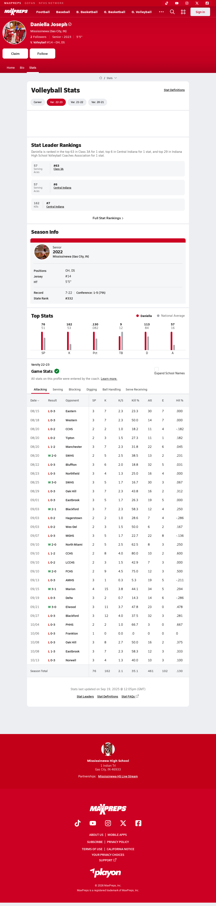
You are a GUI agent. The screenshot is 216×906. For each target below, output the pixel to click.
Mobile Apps (117, 834)
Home (11, 67)
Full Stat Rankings (108, 217)
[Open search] (172, 11)
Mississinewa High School (108, 752)
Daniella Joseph (51, 24)
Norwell (71, 660)
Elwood (71, 607)
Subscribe (95, 842)
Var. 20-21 (98, 102)
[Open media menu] (183, 11)
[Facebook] (207, 3)
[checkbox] (156, 369)
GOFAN (30, 3)
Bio (22, 67)
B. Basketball (87, 11)
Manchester (74, 446)
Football (43, 11)
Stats (32, 67)
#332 (69, 298)
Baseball (63, 11)
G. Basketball (114, 11)
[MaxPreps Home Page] (100, 78)
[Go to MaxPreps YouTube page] (92, 823)
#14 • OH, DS (47, 42)
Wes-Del (71, 527)
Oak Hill (71, 491)
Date (34, 400)
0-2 (52, 429)
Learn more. (109, 379)
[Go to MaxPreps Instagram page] (108, 823)
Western (71, 420)
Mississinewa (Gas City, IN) (48, 31)
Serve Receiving (136, 389)
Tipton (70, 438)
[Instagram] (187, 3)
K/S (120, 400)
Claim (15, 53)
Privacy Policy (118, 842)
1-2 (52, 446)
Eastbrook (73, 500)
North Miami (74, 544)
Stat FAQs (130, 696)
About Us (96, 834)
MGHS (70, 535)
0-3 (52, 411)
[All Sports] (161, 11)
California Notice (120, 849)
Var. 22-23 (56, 102)
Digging (91, 389)
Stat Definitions (174, 90)
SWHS (70, 455)
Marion (70, 589)
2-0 (53, 455)
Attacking (40, 389)
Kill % (135, 400)
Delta (69, 598)
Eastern (71, 411)
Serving (58, 389)
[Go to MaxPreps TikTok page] (77, 823)
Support (108, 860)
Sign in (200, 12)
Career (38, 102)
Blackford (72, 509)
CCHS (69, 429)
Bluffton (71, 464)
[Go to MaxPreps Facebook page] (138, 823)
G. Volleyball (142, 11)
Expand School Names (169, 371)
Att (150, 400)
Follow (42, 53)
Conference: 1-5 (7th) (90, 292)
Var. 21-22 (77, 102)
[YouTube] (176, 3)
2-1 (53, 509)
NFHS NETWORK (51, 3)
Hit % (179, 400)
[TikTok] (166, 3)
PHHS (69, 624)
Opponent (72, 400)
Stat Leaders (85, 696)
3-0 (53, 482)
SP (94, 400)
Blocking (75, 389)
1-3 (52, 651)
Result (52, 400)
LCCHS (70, 562)
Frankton (72, 633)
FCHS (69, 571)
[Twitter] (197, 3)
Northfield (72, 473)
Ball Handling (112, 389)
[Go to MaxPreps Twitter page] (123, 823)
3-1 (53, 589)
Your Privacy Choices (108, 854)
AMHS (70, 580)
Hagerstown (74, 518)
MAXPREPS (12, 3)
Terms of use (92, 849)
